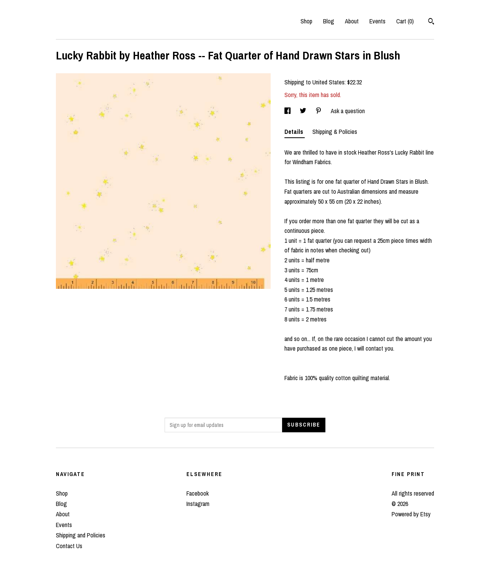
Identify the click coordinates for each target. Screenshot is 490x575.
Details (294, 131)
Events (377, 21)
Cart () (405, 21)
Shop (306, 21)
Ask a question (348, 111)
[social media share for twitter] (304, 111)
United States (328, 82)
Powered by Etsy (411, 514)
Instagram (197, 503)
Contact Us (69, 546)
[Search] (431, 22)
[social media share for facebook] (288, 111)
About (352, 21)
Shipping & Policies (334, 131)
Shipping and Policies (80, 535)
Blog (328, 21)
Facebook (197, 493)
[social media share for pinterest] (319, 111)
